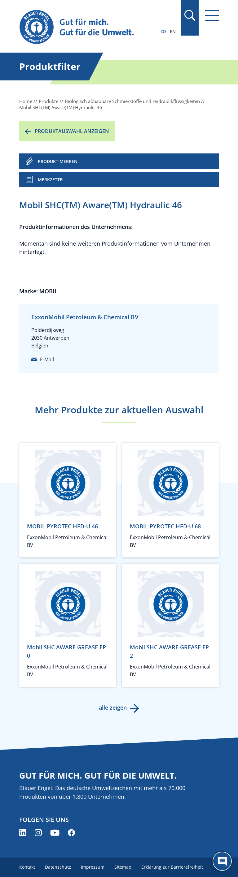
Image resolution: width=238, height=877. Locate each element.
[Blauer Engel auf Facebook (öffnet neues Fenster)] (71, 832)
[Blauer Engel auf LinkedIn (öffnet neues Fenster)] (22, 832)
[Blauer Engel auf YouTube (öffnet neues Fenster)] (55, 832)
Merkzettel (51, 180)
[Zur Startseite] (89, 27)
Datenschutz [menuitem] (58, 867)
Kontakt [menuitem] (27, 867)
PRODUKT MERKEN (57, 161)
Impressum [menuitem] (92, 867)
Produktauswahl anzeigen (72, 131)
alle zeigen (113, 707)
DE (164, 31)
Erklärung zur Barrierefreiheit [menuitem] (172, 867)
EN (173, 31)
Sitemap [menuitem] (122, 867)
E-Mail (47, 359)
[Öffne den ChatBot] (222, 861)
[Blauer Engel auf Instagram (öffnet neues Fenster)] (38, 832)
